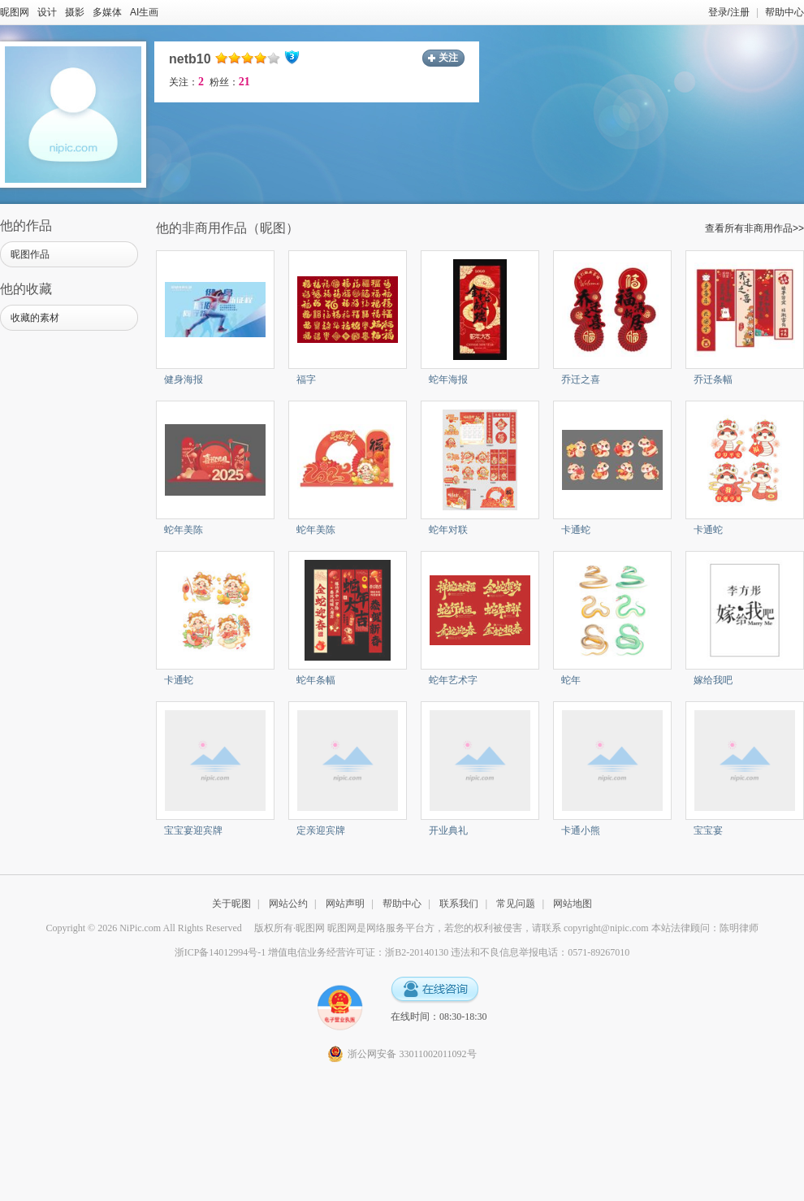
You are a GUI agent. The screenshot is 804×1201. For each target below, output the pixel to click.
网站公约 (288, 903)
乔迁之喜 (580, 379)
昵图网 (14, 12)
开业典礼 (448, 830)
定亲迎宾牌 (320, 830)
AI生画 (144, 12)
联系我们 (458, 903)
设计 (47, 12)
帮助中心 (784, 12)
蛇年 (571, 680)
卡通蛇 (575, 529)
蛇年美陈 (183, 529)
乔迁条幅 (713, 379)
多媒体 (107, 12)
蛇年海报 (448, 379)
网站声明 (345, 903)
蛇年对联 (448, 529)
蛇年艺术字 (453, 680)
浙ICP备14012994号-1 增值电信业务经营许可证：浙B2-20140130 (312, 952)
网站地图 (572, 903)
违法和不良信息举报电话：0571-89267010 (540, 952)
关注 (448, 57)
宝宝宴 (708, 830)
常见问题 (515, 903)
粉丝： (230, 82)
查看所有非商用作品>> (754, 228)
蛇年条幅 (315, 680)
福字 (306, 379)
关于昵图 (231, 903)
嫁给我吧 (713, 680)
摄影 (74, 12)
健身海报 (183, 379)
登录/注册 (729, 12)
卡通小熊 (580, 830)
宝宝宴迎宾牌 (193, 830)
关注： (186, 82)
